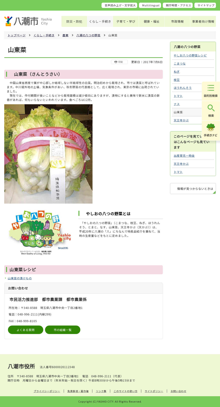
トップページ (17, 35)
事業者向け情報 (203, 21)
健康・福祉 (152, 21)
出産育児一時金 (184, 155)
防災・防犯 (74, 21)
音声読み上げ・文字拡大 (120, 5)
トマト (178, 96)
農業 (66, 35)
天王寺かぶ (181, 120)
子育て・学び (125, 21)
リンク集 (101, 391)
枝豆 (177, 80)
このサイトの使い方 (126, 391)
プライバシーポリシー (47, 391)
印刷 (120, 61)
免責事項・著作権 (78, 391)
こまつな (180, 63)
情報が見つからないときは (195, 188)
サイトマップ (206, 5)
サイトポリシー (154, 391)
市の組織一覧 (63, 330)
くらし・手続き (100, 21)
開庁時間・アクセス (178, 5)
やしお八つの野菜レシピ (190, 55)
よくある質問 (26, 330)
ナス (177, 104)
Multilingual (151, 5)
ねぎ (177, 71)
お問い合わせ (178, 391)
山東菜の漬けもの (20, 278)
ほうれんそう (183, 88)
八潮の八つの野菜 (88, 35)
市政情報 (177, 21)
